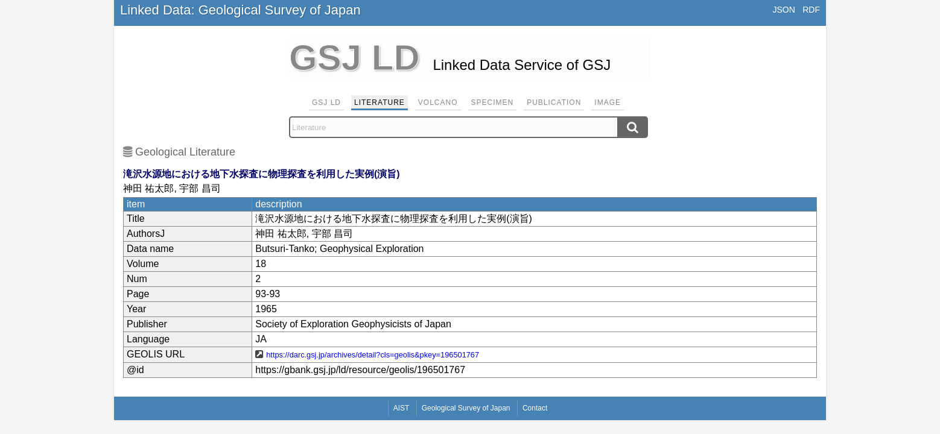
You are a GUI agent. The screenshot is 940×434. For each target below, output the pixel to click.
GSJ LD (326, 102)
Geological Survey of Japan (466, 408)
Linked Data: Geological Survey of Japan (240, 9)
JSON (783, 9)
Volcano (438, 102)
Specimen (492, 102)
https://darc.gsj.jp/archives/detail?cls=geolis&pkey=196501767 (372, 354)
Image (607, 102)
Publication (554, 102)
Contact (534, 408)
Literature (379, 102)
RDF (811, 9)
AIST (401, 408)
